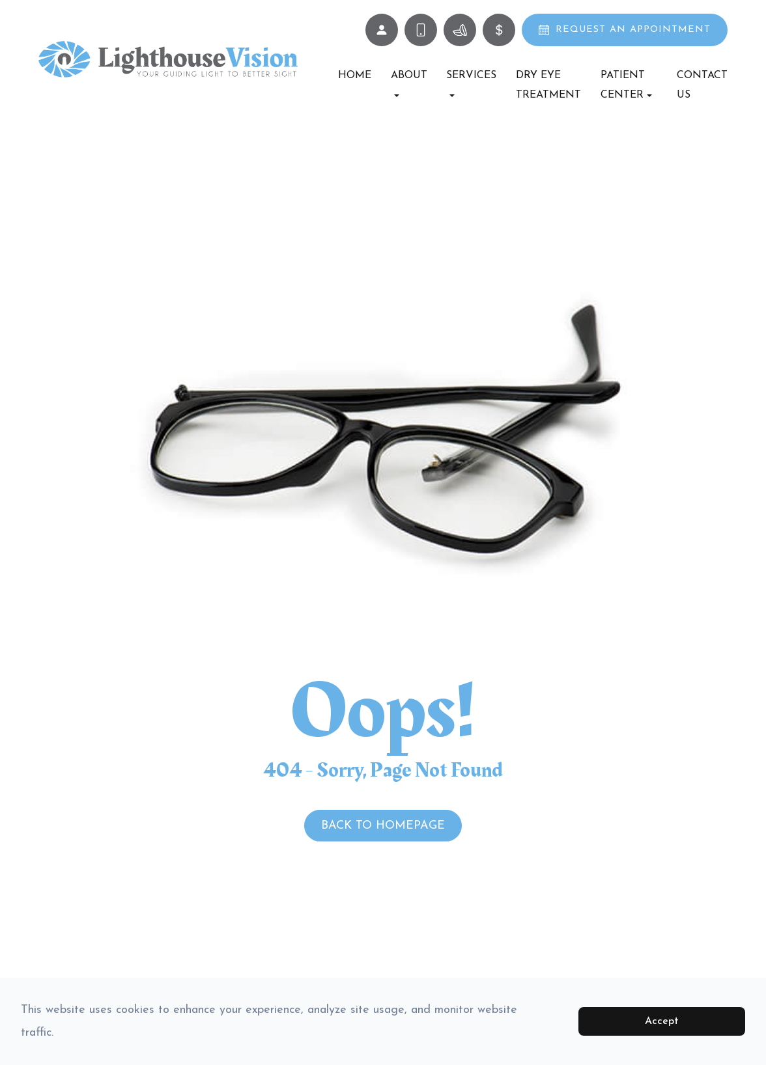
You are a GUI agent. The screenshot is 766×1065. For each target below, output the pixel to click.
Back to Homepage (383, 826)
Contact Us (702, 85)
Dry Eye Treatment (548, 85)
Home (354, 75)
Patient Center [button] (626, 85)
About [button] (409, 83)
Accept (662, 1021)
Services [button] (471, 83)
